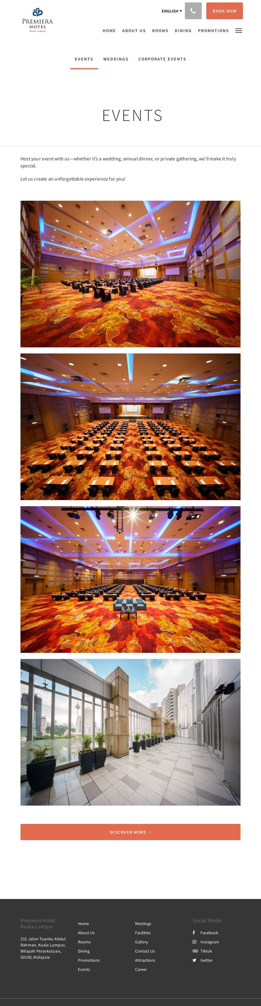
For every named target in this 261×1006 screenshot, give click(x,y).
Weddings (116, 59)
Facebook (205, 932)
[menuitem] (111, 30)
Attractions (145, 960)
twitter (203, 960)
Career (141, 969)
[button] (238, 30)
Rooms (84, 942)
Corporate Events (162, 59)
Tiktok (202, 951)
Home (83, 923)
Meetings (143, 923)
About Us (86, 932)
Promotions (89, 960)
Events (84, 59)
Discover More (128, 832)
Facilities (143, 932)
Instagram (206, 942)
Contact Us (145, 951)
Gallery (141, 942)
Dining (84, 951)
